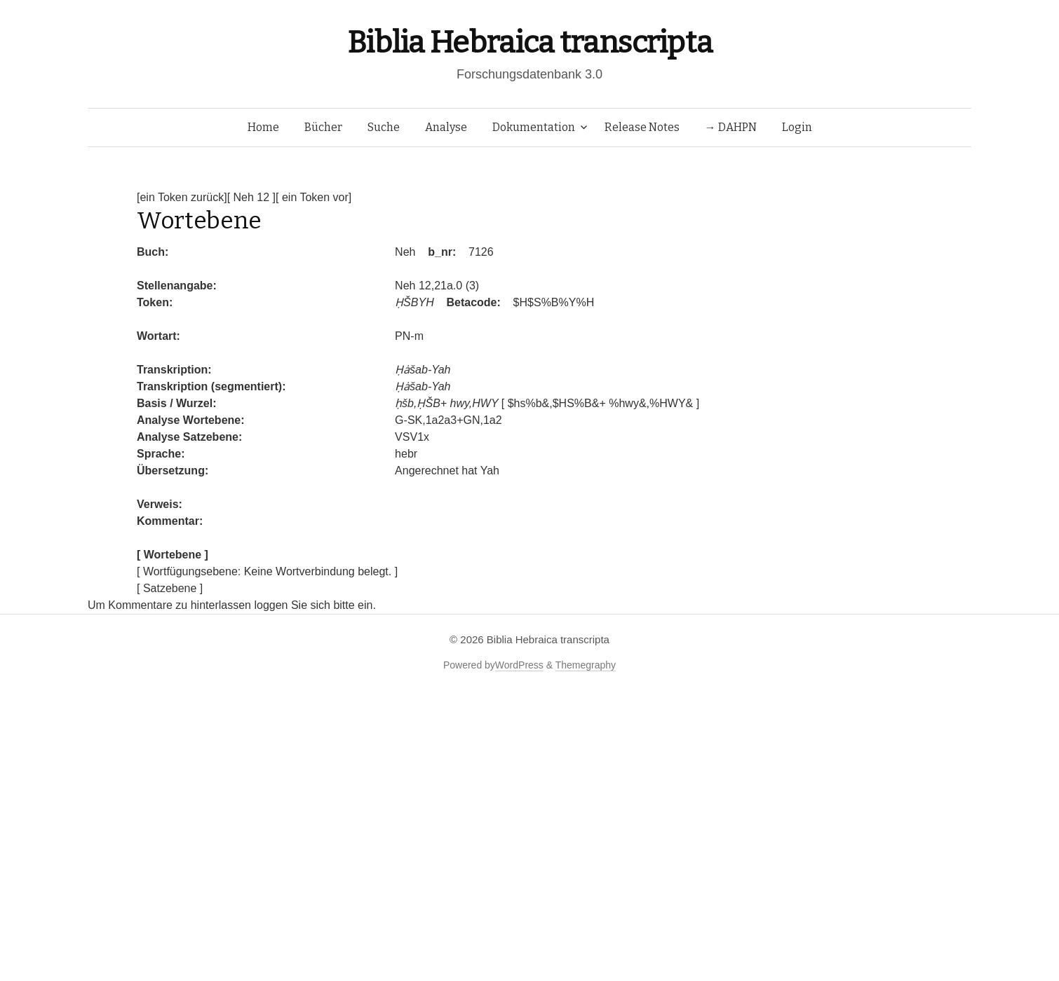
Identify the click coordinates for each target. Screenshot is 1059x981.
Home (263, 127)
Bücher (323, 127)
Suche (383, 127)
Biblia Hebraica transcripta (529, 42)
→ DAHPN (731, 127)
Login (797, 127)
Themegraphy (585, 665)
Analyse (446, 127)
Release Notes (642, 127)
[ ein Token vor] (313, 197)
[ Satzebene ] (170, 588)
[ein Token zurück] (182, 197)
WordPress (519, 665)
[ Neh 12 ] (251, 197)
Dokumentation (533, 127)
